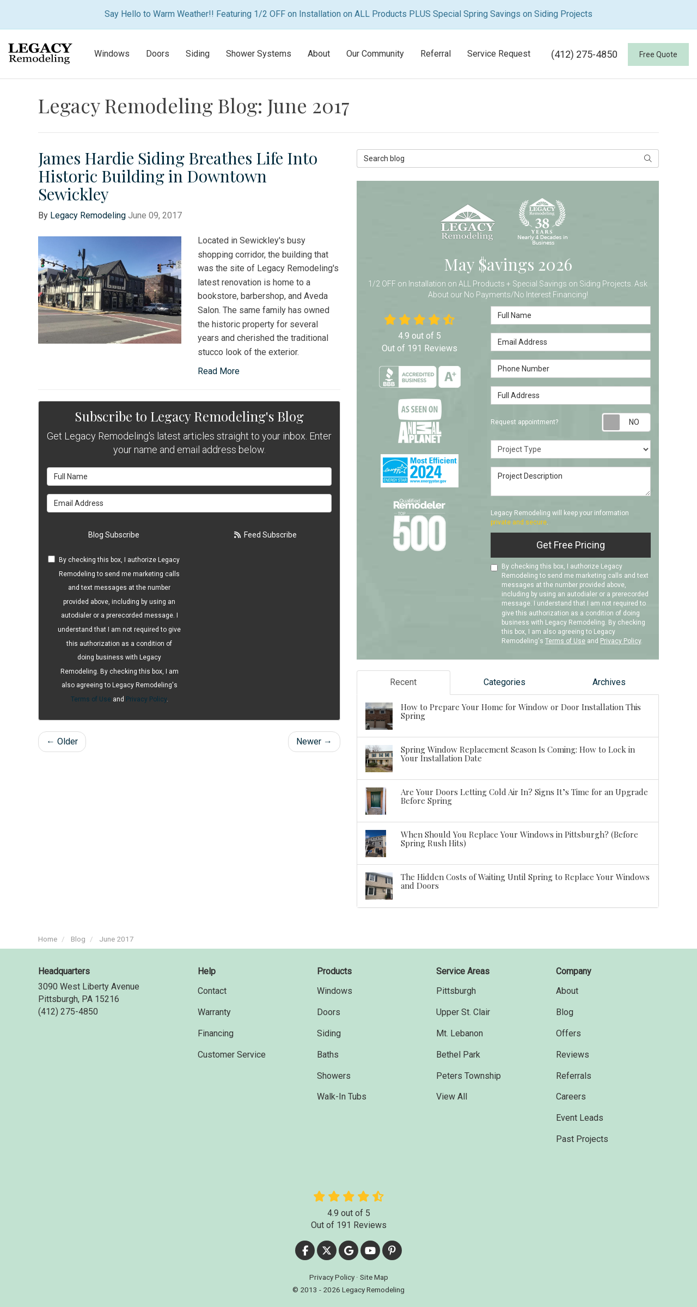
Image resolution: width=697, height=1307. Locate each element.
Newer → (314, 741)
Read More (219, 371)
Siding (329, 1033)
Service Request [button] (498, 53)
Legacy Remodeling (88, 215)
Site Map (374, 1277)
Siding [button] (198, 53)
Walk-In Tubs (341, 1096)
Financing (216, 1033)
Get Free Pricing (570, 545)
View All (451, 1096)
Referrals (573, 1076)
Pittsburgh (456, 991)
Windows (334, 991)
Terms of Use (91, 699)
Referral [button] (435, 53)
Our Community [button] (375, 53)
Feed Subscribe (265, 534)
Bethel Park (458, 1054)
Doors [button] (157, 53)
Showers (334, 1076)
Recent (403, 682)
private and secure (519, 522)
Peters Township (468, 1076)
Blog (564, 1012)
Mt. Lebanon (459, 1033)
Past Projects (582, 1139)
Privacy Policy (146, 699)
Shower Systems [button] (258, 53)
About (567, 991)
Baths (328, 1054)
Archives (609, 682)
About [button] (319, 53)
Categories (504, 682)
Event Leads (579, 1118)
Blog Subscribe (113, 534)
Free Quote (658, 54)
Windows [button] (112, 53)
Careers (571, 1096)
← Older (62, 741)
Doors (328, 1012)
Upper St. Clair (463, 1012)
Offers (568, 1033)
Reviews (572, 1054)
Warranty (214, 1012)
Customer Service (232, 1054)
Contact (212, 991)
